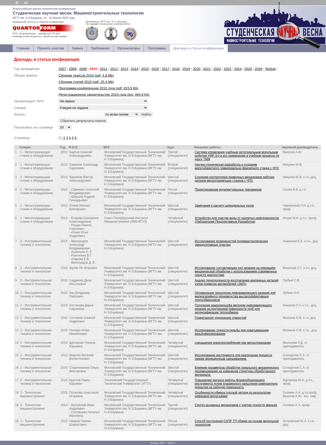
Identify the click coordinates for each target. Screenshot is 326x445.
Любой (270, 69)
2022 (217, 69)
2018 (176, 69)
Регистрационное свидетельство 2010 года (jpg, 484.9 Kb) (104, 94)
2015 (145, 69)
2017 (165, 69)
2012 (114, 69)
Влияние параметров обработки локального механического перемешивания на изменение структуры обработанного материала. (237, 371)
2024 (238, 69)
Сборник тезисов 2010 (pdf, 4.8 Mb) (86, 75)
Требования (100, 48)
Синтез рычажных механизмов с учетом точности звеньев (236, 405)
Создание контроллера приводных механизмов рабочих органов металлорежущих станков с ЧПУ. (234, 178)
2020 (196, 69)
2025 (248, 69)
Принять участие (50, 48)
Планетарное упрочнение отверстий (220, 318)
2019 (186, 69)
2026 (258, 69)
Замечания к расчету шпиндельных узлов (224, 205)
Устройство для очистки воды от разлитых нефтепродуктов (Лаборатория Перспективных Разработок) (237, 219)
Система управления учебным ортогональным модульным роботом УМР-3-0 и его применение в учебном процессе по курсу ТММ (237, 155)
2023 (228, 69)
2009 (83, 69)
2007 (62, 69)
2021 (207, 69)
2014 (135, 69)
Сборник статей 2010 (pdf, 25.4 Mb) (86, 82)
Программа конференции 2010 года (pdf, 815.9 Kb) (98, 88)
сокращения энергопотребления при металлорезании (233, 342)
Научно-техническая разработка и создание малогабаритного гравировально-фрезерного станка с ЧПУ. (237, 166)
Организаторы (128, 48)
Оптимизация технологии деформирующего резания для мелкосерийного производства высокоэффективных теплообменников (235, 296)
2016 (155, 69)
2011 (103, 69)
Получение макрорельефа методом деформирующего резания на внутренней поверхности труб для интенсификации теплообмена (233, 309)
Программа (157, 48)
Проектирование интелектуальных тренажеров (228, 189)
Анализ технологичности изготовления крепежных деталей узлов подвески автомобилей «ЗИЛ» (236, 282)
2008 (73, 69)
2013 (124, 69)
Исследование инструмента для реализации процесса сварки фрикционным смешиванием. (233, 357)
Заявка (77, 48)
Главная (23, 48)
